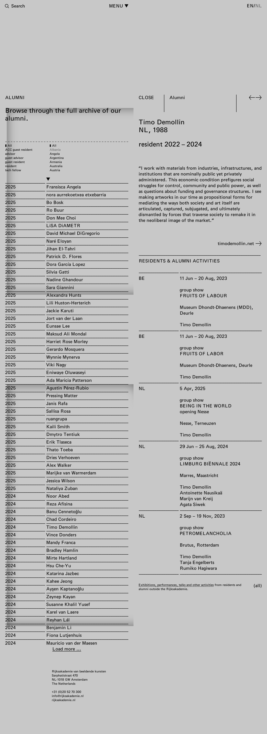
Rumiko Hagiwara (198, 568)
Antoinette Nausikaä (201, 492)
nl (258, 5)
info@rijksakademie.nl (68, 696)
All (257, 585)
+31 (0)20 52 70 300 (66, 692)
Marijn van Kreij (196, 498)
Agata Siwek (192, 504)
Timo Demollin (195, 324)
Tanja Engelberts (197, 562)
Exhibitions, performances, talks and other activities (176, 585)
